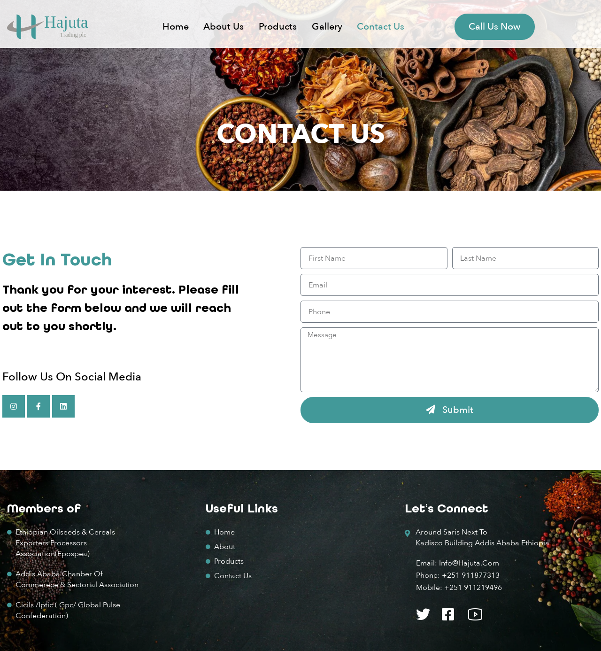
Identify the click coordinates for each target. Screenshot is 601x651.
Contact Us (380, 26)
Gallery (327, 26)
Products (278, 26)
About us (223, 26)
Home (175, 26)
